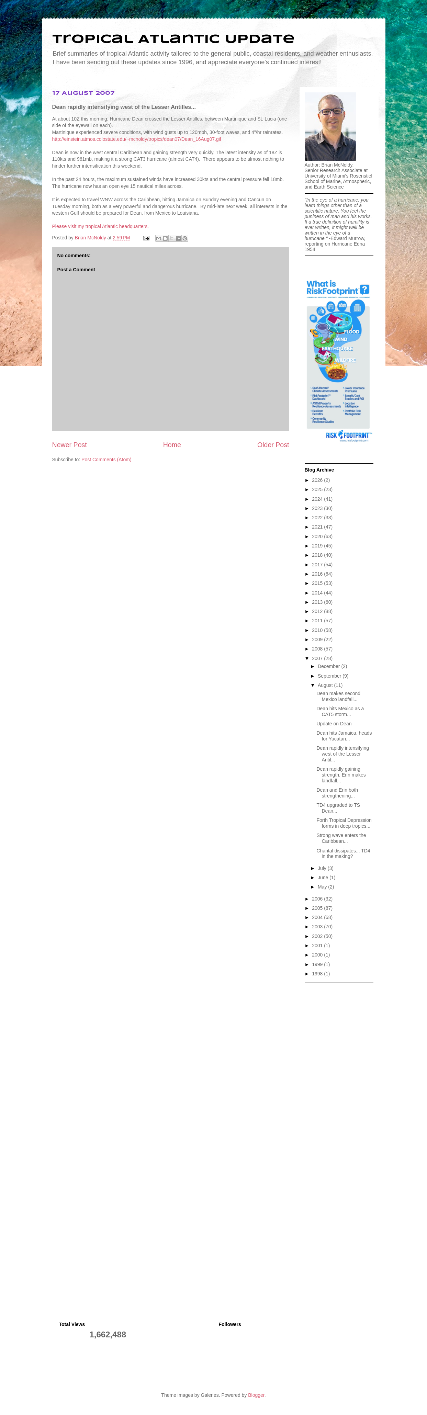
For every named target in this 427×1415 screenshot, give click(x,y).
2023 (318, 508)
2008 (318, 649)
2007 (318, 658)
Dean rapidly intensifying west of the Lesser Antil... (342, 753)
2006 (318, 899)
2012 (318, 611)
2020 (318, 536)
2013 (318, 602)
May (323, 887)
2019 (318, 545)
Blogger (256, 1395)
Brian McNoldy (90, 237)
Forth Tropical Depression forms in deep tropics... (343, 823)
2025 (318, 489)
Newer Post (69, 445)
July (323, 868)
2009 (318, 639)
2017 (318, 564)
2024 (318, 499)
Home (172, 445)
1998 (318, 973)
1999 (318, 964)
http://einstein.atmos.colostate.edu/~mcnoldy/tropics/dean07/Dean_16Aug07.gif (136, 139)
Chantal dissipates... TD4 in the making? (343, 853)
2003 (318, 926)
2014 (318, 593)
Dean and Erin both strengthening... (337, 793)
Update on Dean (333, 723)
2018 (318, 555)
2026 (318, 480)
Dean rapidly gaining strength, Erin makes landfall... (341, 774)
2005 (318, 908)
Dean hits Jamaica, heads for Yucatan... (344, 736)
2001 (318, 945)
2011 (318, 620)
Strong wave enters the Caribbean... (341, 838)
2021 (318, 527)
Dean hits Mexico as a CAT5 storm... (340, 711)
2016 (318, 574)
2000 (318, 955)
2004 (318, 917)
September (330, 676)
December (329, 666)
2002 (318, 936)
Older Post (273, 445)
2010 (318, 630)
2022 (318, 517)
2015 (318, 583)
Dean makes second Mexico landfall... (338, 696)
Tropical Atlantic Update (173, 39)
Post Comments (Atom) (106, 459)
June (323, 877)
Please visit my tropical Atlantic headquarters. (100, 226)
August (326, 685)
